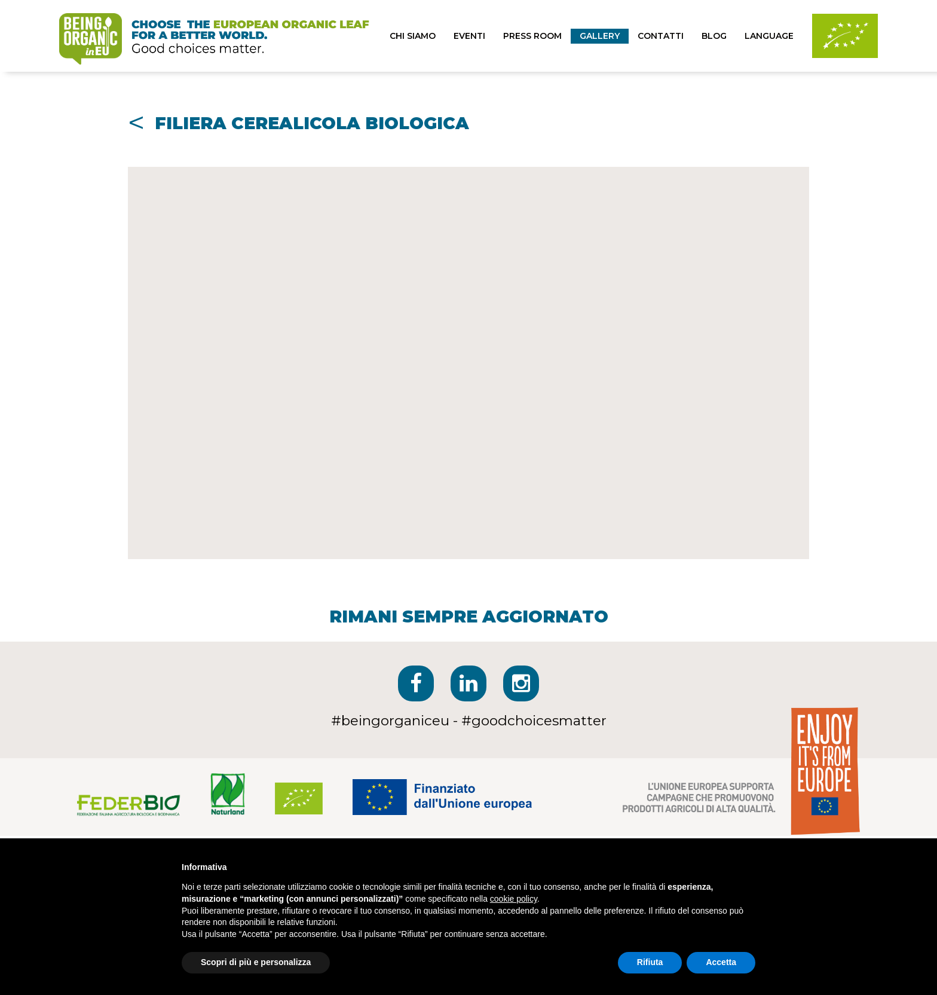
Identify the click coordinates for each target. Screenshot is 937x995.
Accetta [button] (721, 962)
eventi (469, 35)
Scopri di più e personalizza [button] (256, 962)
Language (769, 35)
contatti (661, 35)
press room (532, 35)
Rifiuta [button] (650, 962)
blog (714, 35)
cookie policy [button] (513, 899)
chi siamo (413, 35)
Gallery (600, 35)
